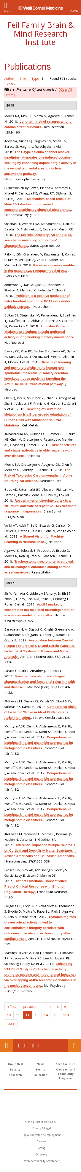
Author (9, 78)
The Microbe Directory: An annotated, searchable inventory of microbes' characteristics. (38, 240)
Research (15, 1075)
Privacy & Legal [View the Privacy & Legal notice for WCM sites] (41, 1128)
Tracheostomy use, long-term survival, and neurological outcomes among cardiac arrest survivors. (39, 567)
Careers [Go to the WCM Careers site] (41, 1141)
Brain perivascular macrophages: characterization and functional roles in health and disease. (39, 681)
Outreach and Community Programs (65, 1074)
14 (46, 1015)
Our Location (6, 1045)
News (40, 1064)
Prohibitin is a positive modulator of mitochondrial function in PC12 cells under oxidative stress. (37, 301)
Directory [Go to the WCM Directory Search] (41, 1154)
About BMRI (15, 1064)
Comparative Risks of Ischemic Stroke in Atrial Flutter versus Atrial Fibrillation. (40, 712)
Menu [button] (7, 11)
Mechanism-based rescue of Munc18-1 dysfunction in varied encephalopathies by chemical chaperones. (37, 204)
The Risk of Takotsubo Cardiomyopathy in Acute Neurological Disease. (38, 475)
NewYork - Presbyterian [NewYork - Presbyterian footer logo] (40, 1106)
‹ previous (28, 1006)
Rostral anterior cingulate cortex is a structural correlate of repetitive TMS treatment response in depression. (40, 506)
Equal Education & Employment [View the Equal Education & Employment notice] (42, 1135)
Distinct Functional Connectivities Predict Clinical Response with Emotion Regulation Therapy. (35, 886)
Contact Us (74, 1045)
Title (22, 78)
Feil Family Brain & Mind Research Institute (40, 33)
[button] (73, 7)
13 (37, 1015)
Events (40, 1069)
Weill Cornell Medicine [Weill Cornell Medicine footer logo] (41, 1096)
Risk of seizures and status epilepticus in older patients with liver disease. (40, 450)
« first (11, 1006)
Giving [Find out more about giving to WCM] (41, 1148)
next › (67, 1015)
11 (18, 1015)
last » (11, 1023)
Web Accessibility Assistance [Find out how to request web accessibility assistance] (41, 1161)
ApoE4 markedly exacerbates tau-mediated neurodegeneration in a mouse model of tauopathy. (39, 609)
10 (9, 1015)
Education (40, 1075)
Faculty (15, 1069)
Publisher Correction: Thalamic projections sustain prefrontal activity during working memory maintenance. (39, 331)
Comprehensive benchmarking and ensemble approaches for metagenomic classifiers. (38, 742)
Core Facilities (66, 1064)
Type (35, 78)
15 (55, 1015)
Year (9, 84)
